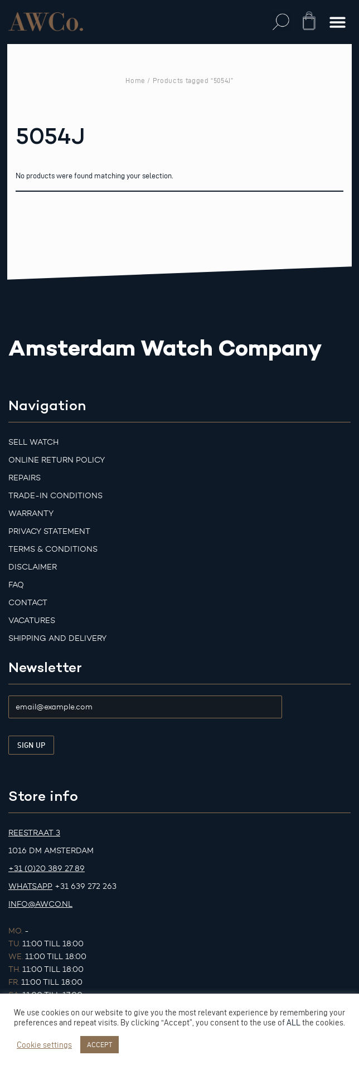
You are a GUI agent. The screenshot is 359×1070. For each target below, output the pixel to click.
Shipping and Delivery (57, 638)
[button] (281, 22)
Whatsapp (30, 886)
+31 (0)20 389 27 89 (46, 868)
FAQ (16, 585)
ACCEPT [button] (99, 1044)
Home (135, 80)
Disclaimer (32, 567)
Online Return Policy (56, 460)
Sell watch (33, 442)
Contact (27, 602)
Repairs (24, 478)
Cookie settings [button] (44, 1044)
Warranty (31, 513)
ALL (293, 1022)
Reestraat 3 (34, 833)
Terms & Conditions (53, 549)
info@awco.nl (40, 904)
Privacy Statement (49, 531)
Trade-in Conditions (55, 495)
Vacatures (31, 620)
